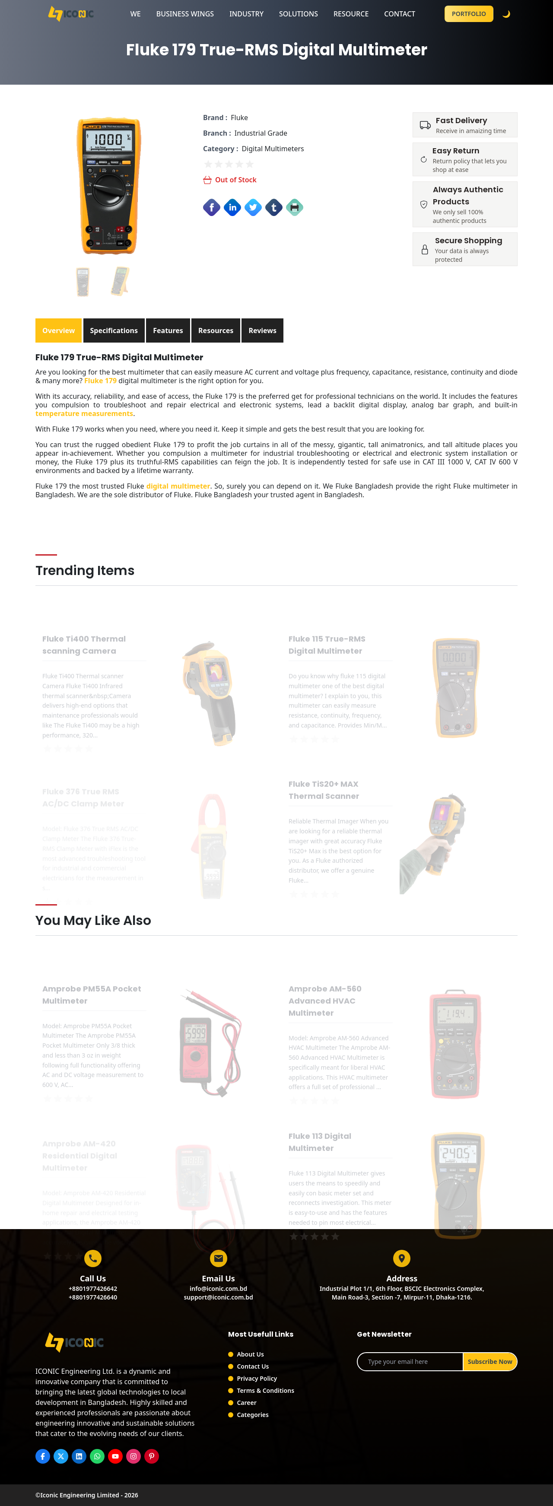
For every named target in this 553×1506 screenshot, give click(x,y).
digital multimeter (178, 486)
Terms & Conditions (265, 1390)
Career (246, 1402)
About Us (250, 1354)
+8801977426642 (93, 1288)
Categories (253, 1415)
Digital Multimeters (273, 148)
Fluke (239, 117)
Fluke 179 (100, 380)
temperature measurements (84, 413)
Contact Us (253, 1366)
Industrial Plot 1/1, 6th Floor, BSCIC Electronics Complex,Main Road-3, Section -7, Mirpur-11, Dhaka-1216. (402, 1292)
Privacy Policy (257, 1378)
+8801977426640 (93, 1297)
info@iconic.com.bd (218, 1288)
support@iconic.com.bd (218, 1297)
